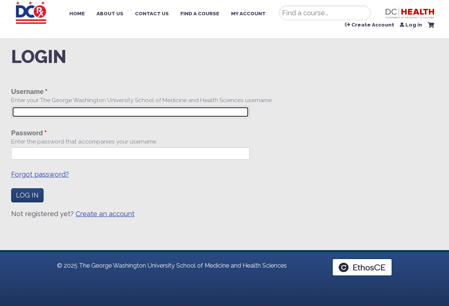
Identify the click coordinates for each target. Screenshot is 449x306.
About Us (110, 13)
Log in (413, 25)
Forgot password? (40, 174)
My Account (248, 13)
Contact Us (152, 13)
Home (77, 13)
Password (27, 133)
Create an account (105, 214)
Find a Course (199, 13)
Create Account (372, 25)
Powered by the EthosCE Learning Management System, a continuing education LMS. (362, 267)
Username (27, 91)
